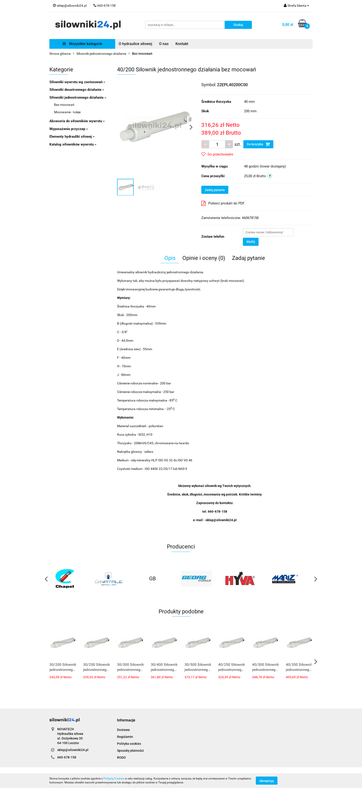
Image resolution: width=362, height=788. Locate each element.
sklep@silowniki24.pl (72, 750)
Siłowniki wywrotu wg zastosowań (77, 82)
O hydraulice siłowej (135, 44)
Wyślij (250, 241)
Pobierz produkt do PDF (222, 203)
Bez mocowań (64, 104)
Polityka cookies (129, 743)
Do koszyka (258, 144)
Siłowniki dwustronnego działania (76, 90)
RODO (121, 757)
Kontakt (181, 44)
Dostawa (123, 730)
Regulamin (125, 737)
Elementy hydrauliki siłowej (72, 136)
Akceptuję (266, 780)
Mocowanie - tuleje (67, 112)
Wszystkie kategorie (82, 44)
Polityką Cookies (113, 778)
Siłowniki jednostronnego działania (77, 97)
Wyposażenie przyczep (68, 129)
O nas (164, 44)
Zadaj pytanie (215, 190)
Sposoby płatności (130, 750)
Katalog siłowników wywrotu (73, 144)
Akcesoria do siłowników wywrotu (77, 121)
